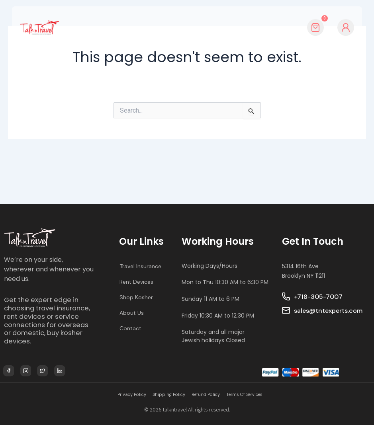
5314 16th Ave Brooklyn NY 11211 (303, 256)
